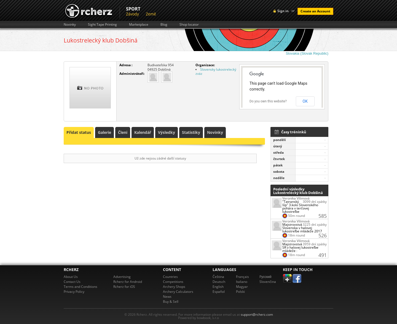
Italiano (241, 281)
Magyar (242, 286)
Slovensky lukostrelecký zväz (215, 71)
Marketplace (138, 24)
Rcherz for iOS (124, 286)
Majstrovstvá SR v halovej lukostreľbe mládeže (300, 247)
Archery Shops (174, 286)
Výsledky (166, 132)
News (167, 296)
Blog (163, 24)
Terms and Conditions (80, 286)
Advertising (122, 276)
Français (242, 276)
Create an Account (315, 11)
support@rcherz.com (257, 314)
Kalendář (142, 132)
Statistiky (191, 132)
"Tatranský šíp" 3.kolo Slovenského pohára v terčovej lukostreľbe (300, 206)
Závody (132, 14)
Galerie (104, 132)
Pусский (265, 276)
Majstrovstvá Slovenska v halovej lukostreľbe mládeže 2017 (302, 227)
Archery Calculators (178, 291)
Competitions (173, 281)
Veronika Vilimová (296, 198)
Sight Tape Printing (102, 24)
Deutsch (219, 281)
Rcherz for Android (127, 281)
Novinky (70, 24)
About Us (71, 276)
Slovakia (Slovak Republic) (307, 53)
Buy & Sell (170, 301)
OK (305, 101)
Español (219, 291)
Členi (122, 132)
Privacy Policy (74, 291)
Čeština (218, 276)
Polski (240, 291)
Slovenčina (267, 281)
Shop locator (189, 24)
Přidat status (78, 132)
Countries (170, 276)
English (218, 286)
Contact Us (72, 281)
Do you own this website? (268, 101)
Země (151, 14)
